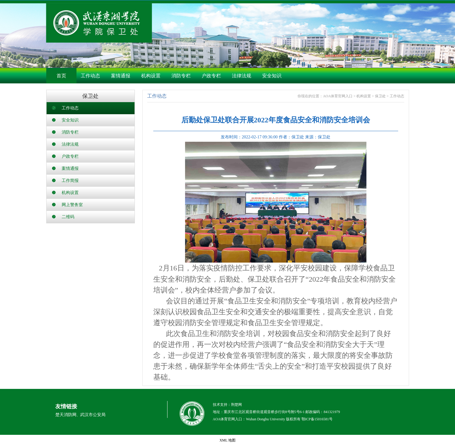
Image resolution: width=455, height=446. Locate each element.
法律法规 (241, 75)
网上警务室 (72, 204)
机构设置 (151, 75)
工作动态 (90, 75)
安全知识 (271, 75)
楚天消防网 (65, 414)
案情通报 (120, 75)
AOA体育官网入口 (338, 96)
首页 (61, 75)
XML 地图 (227, 440)
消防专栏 (181, 75)
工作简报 (70, 180)
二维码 (68, 217)
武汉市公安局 (93, 414)
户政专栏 (211, 75)
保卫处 (380, 96)
